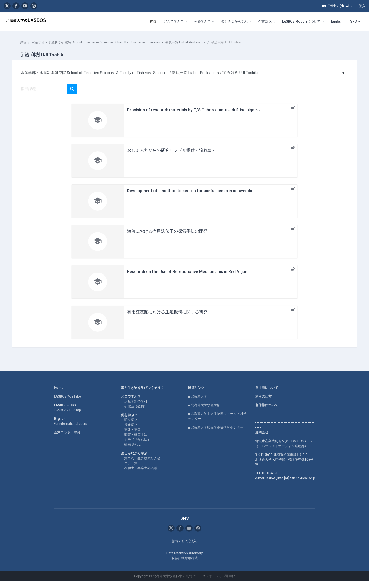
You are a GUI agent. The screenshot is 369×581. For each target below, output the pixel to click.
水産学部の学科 (135, 401)
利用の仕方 (263, 396)
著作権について (266, 405)
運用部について (266, 388)
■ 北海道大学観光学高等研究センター (215, 427)
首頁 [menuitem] (153, 21)
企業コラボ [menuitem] (266, 21)
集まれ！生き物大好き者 (142, 458)
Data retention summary (184, 553)
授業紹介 (130, 425)
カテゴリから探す (137, 439)
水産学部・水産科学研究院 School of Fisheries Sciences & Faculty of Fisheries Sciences (96, 42)
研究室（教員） (135, 406)
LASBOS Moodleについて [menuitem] (301, 21)
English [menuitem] (337, 21)
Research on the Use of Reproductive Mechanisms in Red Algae (187, 271)
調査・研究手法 (135, 435)
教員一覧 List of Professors (186, 42)
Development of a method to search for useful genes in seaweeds (189, 190)
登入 (362, 6)
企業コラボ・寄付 (67, 432)
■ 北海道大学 (197, 396)
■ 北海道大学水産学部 (204, 405)
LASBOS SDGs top (67, 410)
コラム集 (130, 463)
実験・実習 (132, 430)
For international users (70, 423)
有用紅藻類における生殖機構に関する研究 (167, 311)
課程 (24, 42)
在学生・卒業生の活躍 (140, 468)
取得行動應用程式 (184, 558)
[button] (337, 6)
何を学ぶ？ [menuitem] (202, 21)
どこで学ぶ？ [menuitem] (174, 21)
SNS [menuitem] (353, 21)
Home (58, 388)
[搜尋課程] (43, 89)
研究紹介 (130, 420)
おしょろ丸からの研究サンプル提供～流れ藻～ (171, 150)
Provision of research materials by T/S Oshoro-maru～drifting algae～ (194, 109)
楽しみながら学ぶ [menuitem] (234, 21)
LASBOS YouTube (67, 396)
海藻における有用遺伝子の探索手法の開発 (167, 231)
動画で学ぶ (132, 444)
